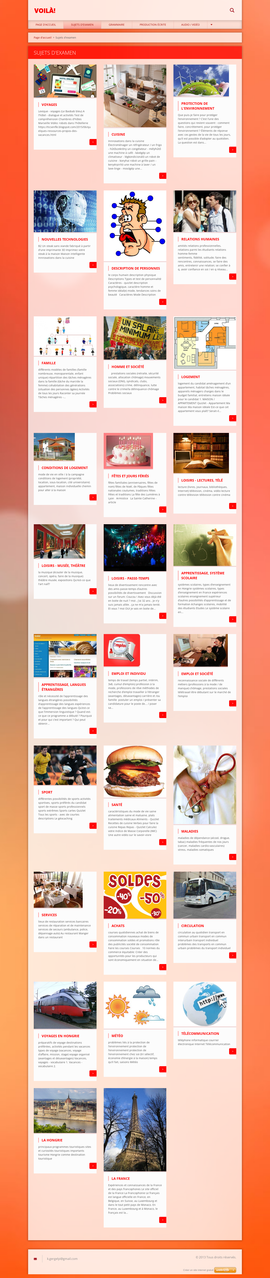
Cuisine (118, 138)
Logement (190, 380)
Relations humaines (200, 243)
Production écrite (153, 28)
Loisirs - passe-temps (130, 582)
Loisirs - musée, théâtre (63, 569)
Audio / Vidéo (190, 28)
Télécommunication (200, 1037)
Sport (47, 796)
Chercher (232, 10)
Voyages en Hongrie (60, 1039)
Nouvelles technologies (65, 243)
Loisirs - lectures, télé (202, 484)
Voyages (49, 108)
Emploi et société (197, 677)
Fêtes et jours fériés (130, 479)
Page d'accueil (46, 28)
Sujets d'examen (82, 28)
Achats (118, 929)
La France (121, 1182)
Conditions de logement (65, 471)
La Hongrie (52, 1144)
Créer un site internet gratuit (198, 1270)
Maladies (189, 835)
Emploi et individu (129, 677)
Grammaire (116, 28)
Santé (117, 808)
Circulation (192, 929)
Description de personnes (136, 272)
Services (49, 918)
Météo (117, 1039)
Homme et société (128, 370)
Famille (49, 366)
